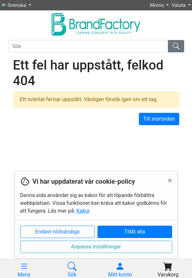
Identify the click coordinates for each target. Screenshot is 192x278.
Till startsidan (159, 119)
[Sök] (88, 46)
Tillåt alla (134, 232)
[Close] (170, 180)
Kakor (83, 211)
